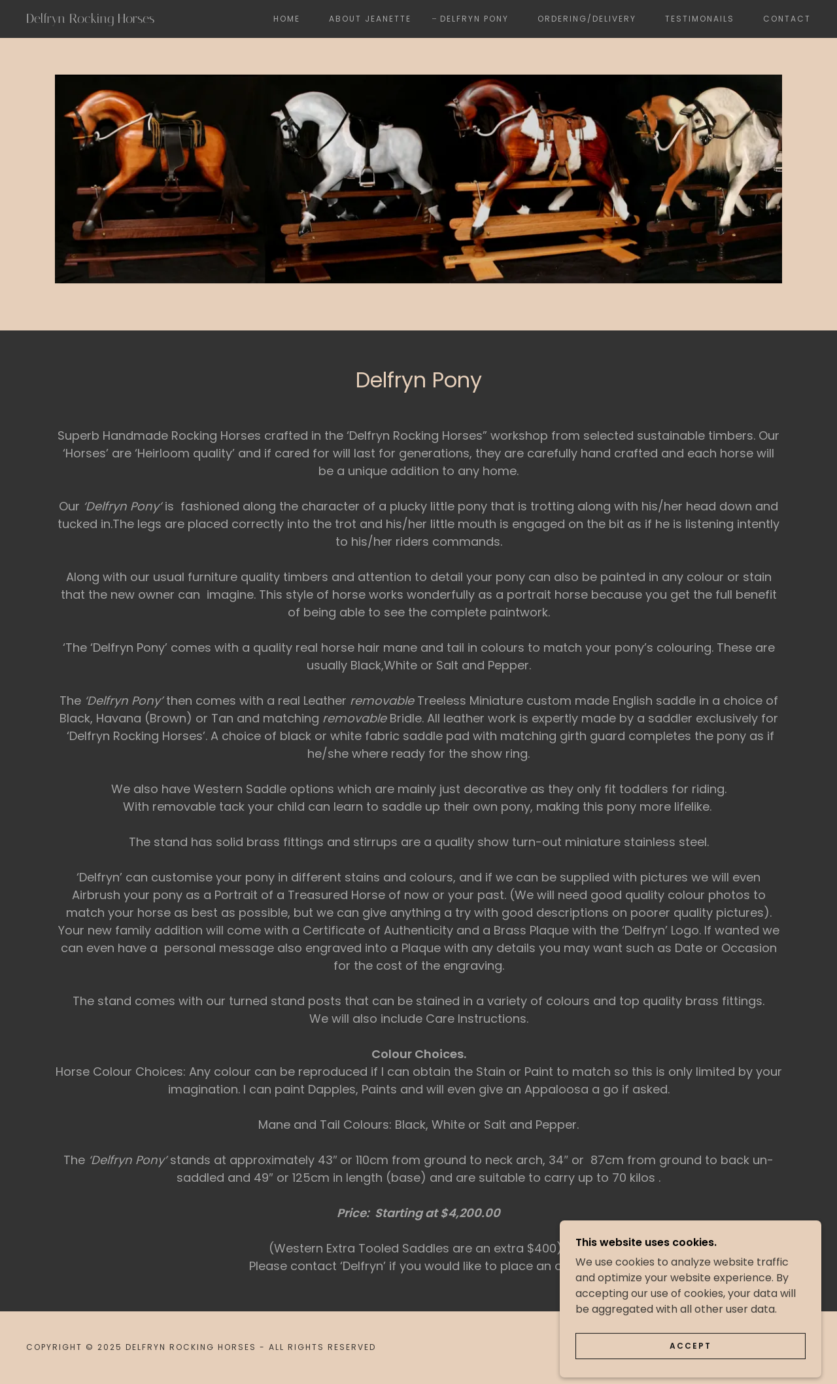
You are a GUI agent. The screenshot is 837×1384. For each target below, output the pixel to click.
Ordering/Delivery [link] (587, 18)
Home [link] (286, 18)
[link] (133, 19)
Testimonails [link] (699, 18)
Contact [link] (787, 18)
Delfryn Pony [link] (474, 18)
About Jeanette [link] (370, 18)
